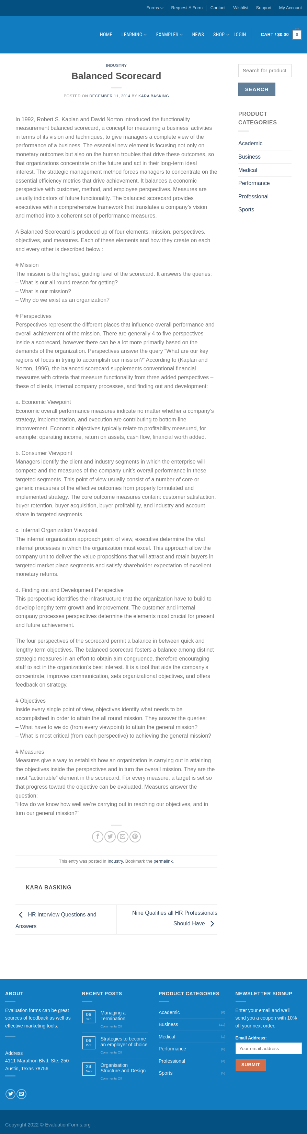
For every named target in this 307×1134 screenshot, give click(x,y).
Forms (155, 8)
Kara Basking (153, 96)
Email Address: (251, 1038)
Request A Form (187, 7)
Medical (247, 170)
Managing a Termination (113, 1015)
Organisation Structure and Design (123, 1068)
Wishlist (240, 7)
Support (264, 7)
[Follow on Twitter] (10, 1094)
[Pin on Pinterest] (135, 836)
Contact (218, 7)
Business (249, 157)
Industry (116, 65)
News (198, 34)
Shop (221, 35)
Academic (250, 143)
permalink (163, 861)
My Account (290, 7)
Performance (254, 183)
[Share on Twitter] (110, 836)
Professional (253, 196)
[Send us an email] (21, 1094)
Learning (134, 35)
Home (106, 34)
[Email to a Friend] (122, 836)
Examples (169, 35)
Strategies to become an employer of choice (124, 1041)
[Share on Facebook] (97, 836)
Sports (246, 209)
